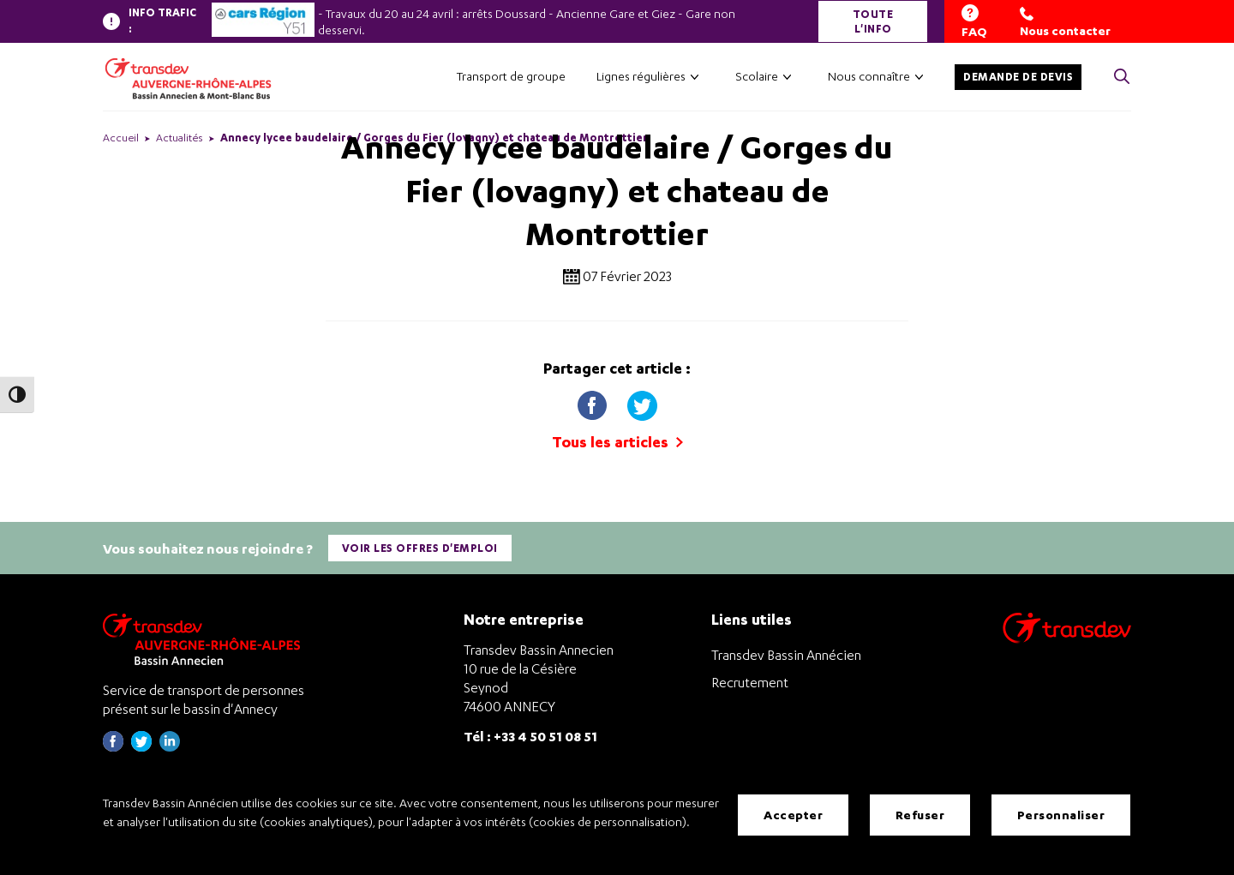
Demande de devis (1018, 76)
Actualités (179, 137)
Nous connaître (869, 76)
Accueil (121, 137)
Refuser (920, 814)
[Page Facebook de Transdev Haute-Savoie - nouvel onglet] (113, 746)
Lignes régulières (641, 76)
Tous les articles (617, 442)
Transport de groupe (511, 76)
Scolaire (756, 76)
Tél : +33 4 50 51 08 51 (530, 735)
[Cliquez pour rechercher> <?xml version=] (1122, 78)
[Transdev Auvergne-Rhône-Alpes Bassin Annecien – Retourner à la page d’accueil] (205, 638)
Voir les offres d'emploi (420, 548)
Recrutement (749, 681)
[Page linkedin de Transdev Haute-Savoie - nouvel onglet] (169, 746)
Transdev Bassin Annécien (786, 654)
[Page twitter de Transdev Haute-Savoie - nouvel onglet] (141, 746)
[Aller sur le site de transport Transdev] (1067, 638)
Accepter (793, 814)
